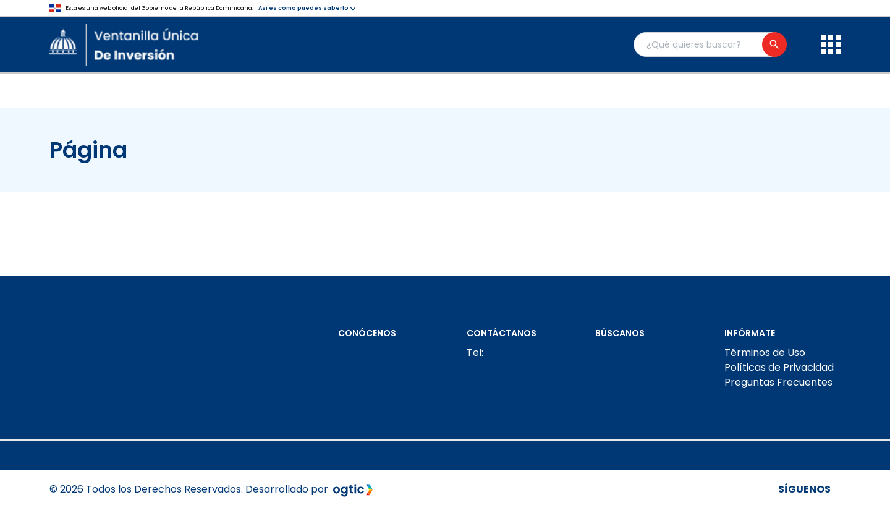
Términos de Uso (764, 352)
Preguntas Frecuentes (778, 382)
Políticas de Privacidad (779, 367)
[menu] (831, 44)
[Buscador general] (710, 44)
